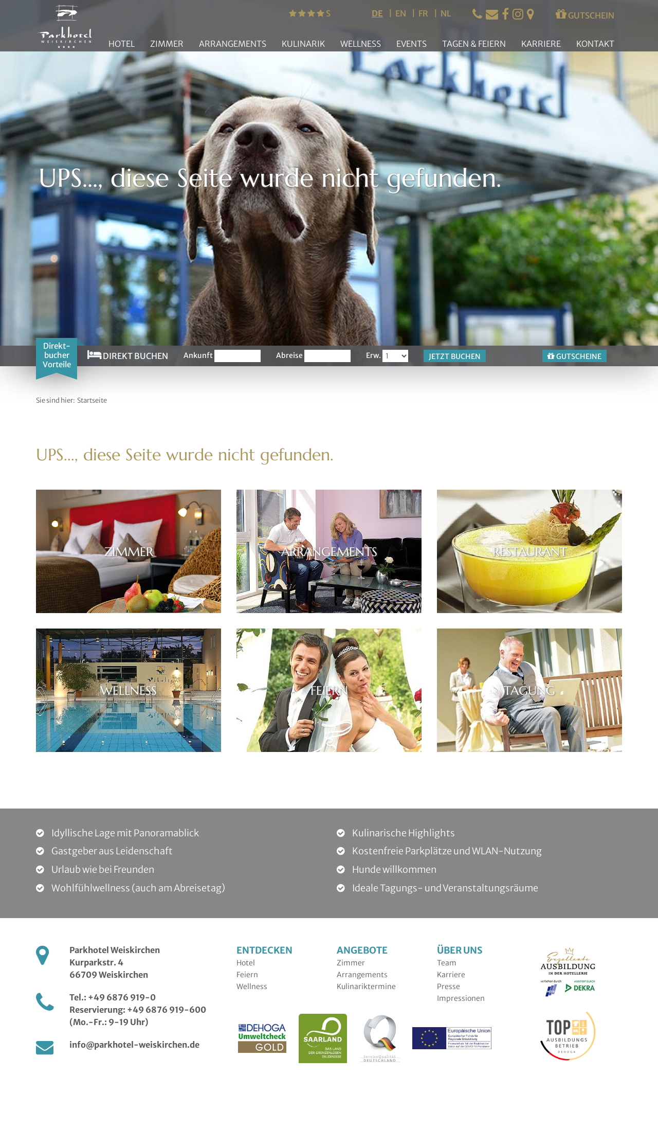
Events (411, 44)
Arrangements (232, 44)
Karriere (541, 44)
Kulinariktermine (366, 986)
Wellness (360, 44)
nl (446, 13)
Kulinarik (303, 44)
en (401, 13)
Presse (448, 986)
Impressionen (461, 998)
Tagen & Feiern (474, 44)
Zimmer (167, 44)
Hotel (121, 44)
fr (424, 13)
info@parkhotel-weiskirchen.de (134, 1044)
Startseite (92, 400)
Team (446, 962)
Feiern (247, 974)
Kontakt (595, 44)
